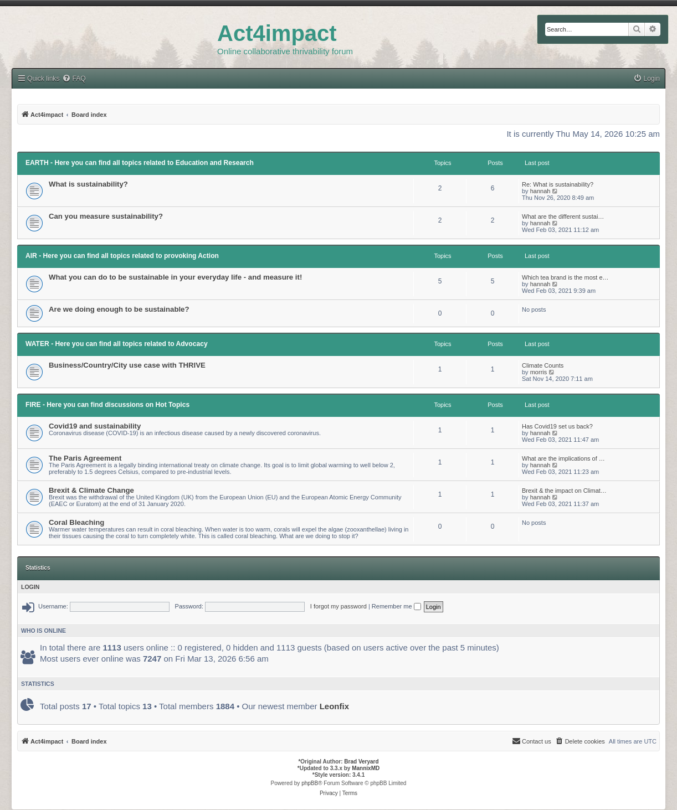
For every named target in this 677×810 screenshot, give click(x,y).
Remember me (396, 606)
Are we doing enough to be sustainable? (119, 309)
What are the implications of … (563, 458)
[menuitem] (646, 78)
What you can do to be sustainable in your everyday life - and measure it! (175, 277)
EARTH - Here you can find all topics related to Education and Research (139, 163)
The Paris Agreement (85, 458)
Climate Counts (542, 365)
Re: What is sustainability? (557, 184)
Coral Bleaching (76, 522)
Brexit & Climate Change (91, 490)
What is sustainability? (88, 184)
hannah (540, 191)
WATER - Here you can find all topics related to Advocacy (116, 344)
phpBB (309, 783)
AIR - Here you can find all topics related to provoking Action (122, 256)
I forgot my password (338, 606)
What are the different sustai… (563, 216)
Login (30, 587)
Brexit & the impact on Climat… (564, 490)
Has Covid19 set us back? (557, 426)
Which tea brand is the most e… (565, 277)
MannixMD (365, 768)
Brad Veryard (361, 762)
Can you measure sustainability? (106, 216)
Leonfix (334, 706)
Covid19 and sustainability (95, 426)
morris (538, 372)
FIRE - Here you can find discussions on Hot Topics (107, 405)
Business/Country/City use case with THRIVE (127, 365)
